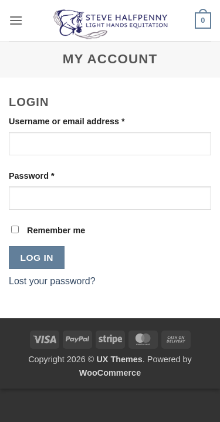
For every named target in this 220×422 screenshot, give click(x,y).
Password (49, 175)
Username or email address (85, 120)
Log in (37, 258)
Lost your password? (52, 281)
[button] (16, 20)
